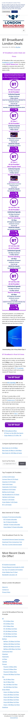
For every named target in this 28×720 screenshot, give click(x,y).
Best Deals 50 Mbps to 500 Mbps (12, 450)
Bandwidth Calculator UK (9, 575)
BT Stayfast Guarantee (8, 564)
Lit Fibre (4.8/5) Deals (8, 477)
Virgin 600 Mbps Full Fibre (11, 702)
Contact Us (5, 589)
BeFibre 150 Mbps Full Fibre (12, 641)
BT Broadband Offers (10, 431)
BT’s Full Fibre (11, 382)
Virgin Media (6, 689)
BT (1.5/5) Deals (6, 504)
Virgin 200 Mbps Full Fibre (11, 694)
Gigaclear (5, 654)
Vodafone (5, 707)
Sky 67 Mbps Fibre (9, 682)
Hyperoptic (5, 656)
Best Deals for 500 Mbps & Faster (12, 453)
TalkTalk (4, 662)
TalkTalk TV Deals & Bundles (12, 524)
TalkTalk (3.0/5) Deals (8, 497)
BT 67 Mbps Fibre (9, 626)
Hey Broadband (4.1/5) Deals (10, 494)
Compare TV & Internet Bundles (11, 517)
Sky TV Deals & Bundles (10, 522)
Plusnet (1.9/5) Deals (8, 499)
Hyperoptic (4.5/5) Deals (9, 487)
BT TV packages (19, 368)
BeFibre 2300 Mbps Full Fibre (12, 649)
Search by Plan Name (8, 461)
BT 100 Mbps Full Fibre (10, 629)
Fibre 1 (16, 413)
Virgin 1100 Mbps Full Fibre (12, 705)
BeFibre (4, 639)
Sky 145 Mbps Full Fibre (10, 684)
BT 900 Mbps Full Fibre (10, 636)
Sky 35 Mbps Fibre (9, 679)
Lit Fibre (4, 659)
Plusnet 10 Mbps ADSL (10, 667)
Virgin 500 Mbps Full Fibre (11, 700)
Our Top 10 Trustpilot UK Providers (12, 569)
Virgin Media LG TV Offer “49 (12, 435)
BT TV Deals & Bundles (10, 519)
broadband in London (8, 62)
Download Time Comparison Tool (12, 542)
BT (3, 618)
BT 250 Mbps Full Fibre (10, 631)
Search (22, 463)
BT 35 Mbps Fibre (9, 621)
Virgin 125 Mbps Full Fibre (11, 692)
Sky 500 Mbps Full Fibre (10, 687)
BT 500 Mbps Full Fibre (10, 634)
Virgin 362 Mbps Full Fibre (11, 697)
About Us (5, 587)
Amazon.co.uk (11, 400)
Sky (3, 677)
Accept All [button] (14, 11)
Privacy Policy (6, 592)
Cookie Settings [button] (6, 11)
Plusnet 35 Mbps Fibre (10, 669)
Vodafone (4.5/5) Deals (9, 489)
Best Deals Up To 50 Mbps (10, 448)
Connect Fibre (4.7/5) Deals (10, 479)
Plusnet (4, 664)
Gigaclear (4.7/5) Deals (9, 482)
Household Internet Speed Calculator (13, 539)
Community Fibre (7, 651)
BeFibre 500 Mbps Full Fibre (12, 644)
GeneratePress (14, 717)
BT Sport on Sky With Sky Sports (13, 433)
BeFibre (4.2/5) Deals (8, 492)
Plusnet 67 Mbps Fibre (10, 672)
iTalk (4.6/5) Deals (7, 484)
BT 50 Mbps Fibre (9, 624)
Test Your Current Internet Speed (12, 544)
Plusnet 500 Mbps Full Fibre (12, 674)
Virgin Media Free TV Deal (9, 572)
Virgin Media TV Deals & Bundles (13, 527)
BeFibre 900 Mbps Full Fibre (12, 646)
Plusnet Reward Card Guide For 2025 (13, 567)
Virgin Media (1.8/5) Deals (9, 502)
